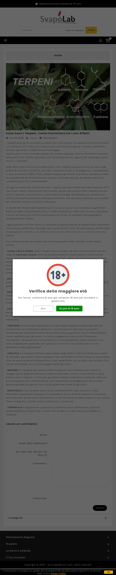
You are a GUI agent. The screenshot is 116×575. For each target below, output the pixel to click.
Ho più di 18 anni (69, 308)
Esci (43, 308)
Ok (108, 572)
